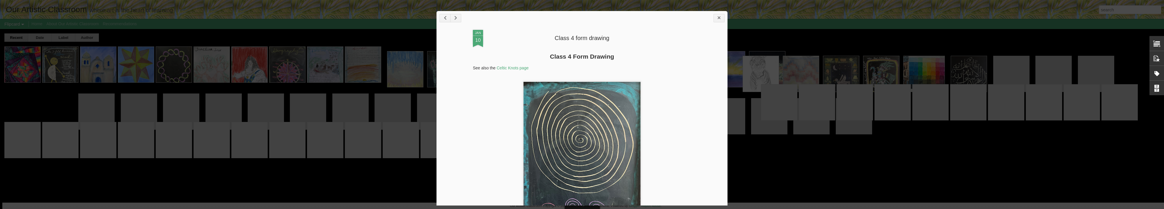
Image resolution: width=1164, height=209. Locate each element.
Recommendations (120, 23)
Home (36, 23)
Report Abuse (651, 206)
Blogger (634, 206)
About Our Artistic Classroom (73, 23)
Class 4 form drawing (582, 38)
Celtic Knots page (513, 68)
